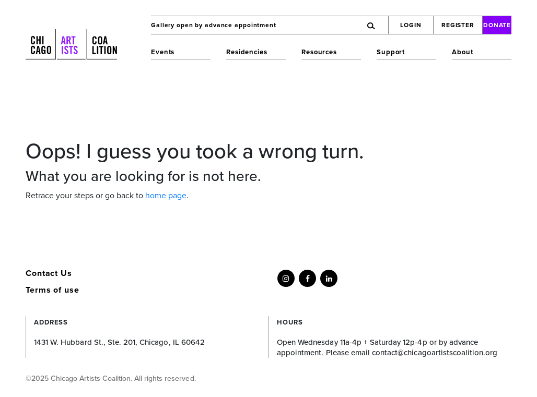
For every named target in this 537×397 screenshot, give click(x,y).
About (462, 52)
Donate (497, 25)
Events (162, 52)
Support (391, 52)
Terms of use (52, 290)
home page (165, 195)
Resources (319, 52)
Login (411, 25)
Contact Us (49, 273)
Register (457, 25)
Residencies (246, 52)
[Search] (342, 25)
